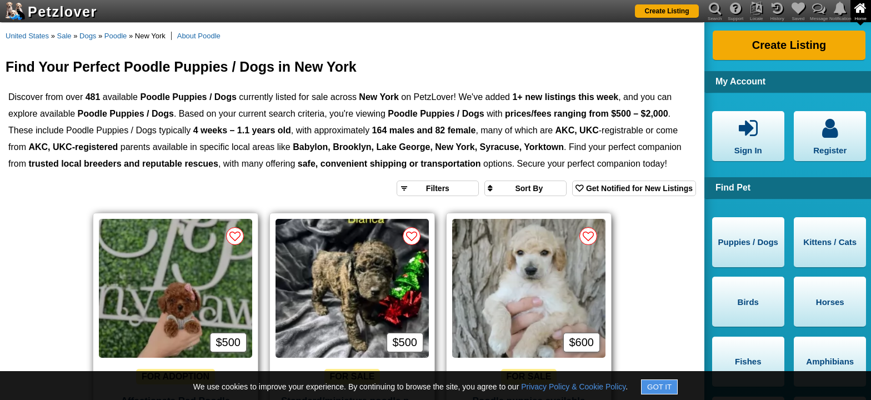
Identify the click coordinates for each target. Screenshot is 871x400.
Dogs (87, 36)
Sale (64, 36)
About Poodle (199, 36)
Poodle (115, 36)
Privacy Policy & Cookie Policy (573, 386)
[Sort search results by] (525, 188)
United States (27, 36)
